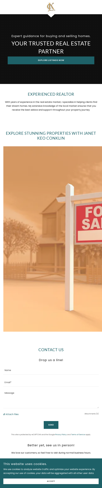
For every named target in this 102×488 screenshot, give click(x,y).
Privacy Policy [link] (61, 434)
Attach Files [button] (12, 414)
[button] (4, 414)
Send (51, 424)
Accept (51, 481)
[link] (51, 7)
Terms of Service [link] (78, 434)
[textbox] (51, 370)
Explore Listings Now (51, 60)
